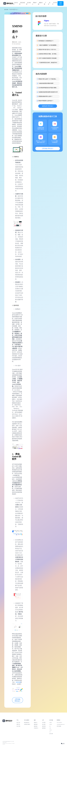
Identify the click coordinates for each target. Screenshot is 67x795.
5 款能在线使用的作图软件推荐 (45, 83)
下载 (45, 3)
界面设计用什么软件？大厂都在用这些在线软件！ (48, 79)
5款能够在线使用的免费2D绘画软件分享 (48, 92)
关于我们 (54, 3)
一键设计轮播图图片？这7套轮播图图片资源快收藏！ (48, 45)
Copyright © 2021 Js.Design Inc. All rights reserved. (9, 744)
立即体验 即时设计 (17, 700)
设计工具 (18, 722)
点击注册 (18, 682)
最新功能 (40, 3)
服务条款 (35, 726)
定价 (49, 3)
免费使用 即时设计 (47, 106)
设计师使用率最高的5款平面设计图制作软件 (48, 87)
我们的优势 (22, 3)
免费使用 (60, 3)
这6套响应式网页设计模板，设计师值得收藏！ (48, 53)
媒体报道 (44, 728)
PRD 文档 (18, 726)
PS (49, 726)
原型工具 (18, 724)
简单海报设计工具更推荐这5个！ (46, 40)
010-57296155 (59, 722)
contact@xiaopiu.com (60, 724)
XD (50, 728)
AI (49, 731)
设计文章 (6, 9)
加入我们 (44, 724)
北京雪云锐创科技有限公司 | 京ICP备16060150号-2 (8, 742)
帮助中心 (34, 3)
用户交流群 (59, 726)
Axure (50, 729)
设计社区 (15, 3)
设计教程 (28, 3)
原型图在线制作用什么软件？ (45, 96)
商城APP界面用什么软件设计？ (45, 100)
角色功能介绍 (26, 722)
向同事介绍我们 (27, 724)
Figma (46, 21)
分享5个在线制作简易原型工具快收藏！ (47, 58)
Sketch (50, 724)
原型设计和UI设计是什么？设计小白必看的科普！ (48, 49)
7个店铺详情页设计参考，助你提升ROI (47, 62)
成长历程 (44, 726)
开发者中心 (36, 728)
